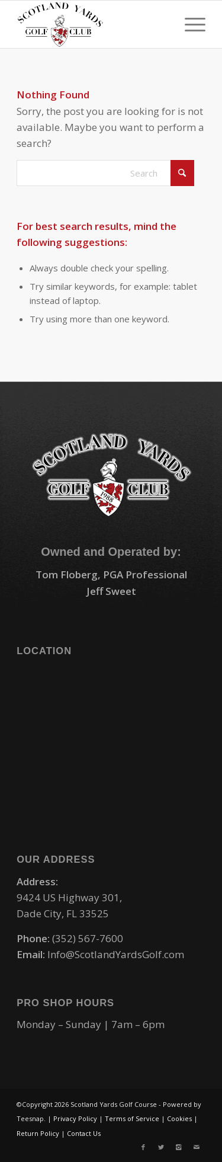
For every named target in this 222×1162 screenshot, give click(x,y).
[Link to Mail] (196, 1147)
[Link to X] (161, 1147)
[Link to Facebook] (143, 1147)
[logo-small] (92, 24)
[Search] (105, 173)
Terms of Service (132, 1118)
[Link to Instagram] (179, 1147)
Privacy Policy (75, 1118)
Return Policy (38, 1133)
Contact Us (84, 1133)
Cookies (179, 1118)
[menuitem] (189, 24)
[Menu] (189, 24)
